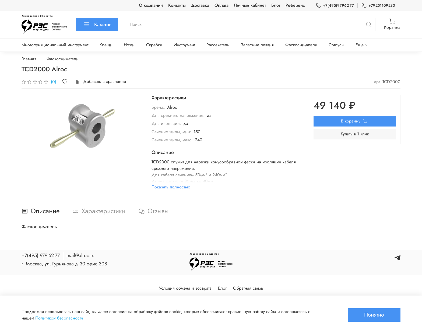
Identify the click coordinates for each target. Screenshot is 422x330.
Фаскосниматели (301, 45)
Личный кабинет (250, 5)
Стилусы (336, 45)
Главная (29, 59)
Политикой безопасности (59, 318)
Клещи (106, 45)
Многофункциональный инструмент (55, 45)
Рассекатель (217, 45)
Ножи (129, 45)
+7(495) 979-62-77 (41, 255)
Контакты (177, 5)
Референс (295, 5)
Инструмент (184, 45)
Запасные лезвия (257, 45)
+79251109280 (378, 5)
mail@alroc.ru (80, 255)
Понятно (374, 315)
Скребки (154, 45)
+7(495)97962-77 (335, 5)
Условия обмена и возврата (185, 288)
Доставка (200, 5)
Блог (275, 5)
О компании (151, 5)
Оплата (221, 5)
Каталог (97, 24)
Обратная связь (248, 288)
